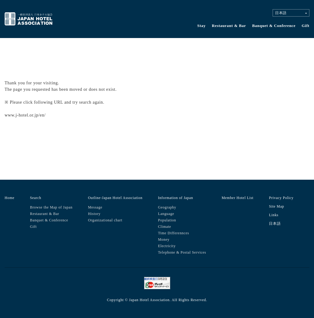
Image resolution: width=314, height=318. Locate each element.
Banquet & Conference (274, 25)
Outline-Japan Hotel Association (115, 198)
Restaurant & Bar (229, 25)
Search (35, 198)
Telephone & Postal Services (182, 252)
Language (166, 214)
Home (9, 198)
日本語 (275, 223)
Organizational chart (105, 220)
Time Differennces (173, 233)
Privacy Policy (281, 198)
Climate (164, 226)
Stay (201, 25)
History (94, 214)
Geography (167, 207)
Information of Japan (175, 198)
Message (95, 207)
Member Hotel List (238, 198)
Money (164, 239)
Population (167, 220)
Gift (305, 25)
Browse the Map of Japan (51, 207)
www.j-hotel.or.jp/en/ (25, 115)
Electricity (167, 246)
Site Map (276, 206)
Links (273, 215)
